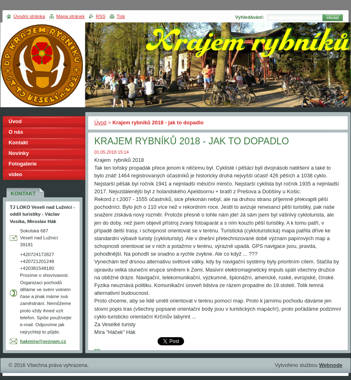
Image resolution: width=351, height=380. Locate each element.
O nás (16, 132)
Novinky (19, 153)
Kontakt (18, 142)
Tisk (121, 16)
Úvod (100, 122)
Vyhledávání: (249, 17)
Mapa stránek (70, 16)
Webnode (330, 365)
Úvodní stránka (29, 16)
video (15, 174)
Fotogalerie (23, 164)
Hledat (333, 17)
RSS (101, 16)
